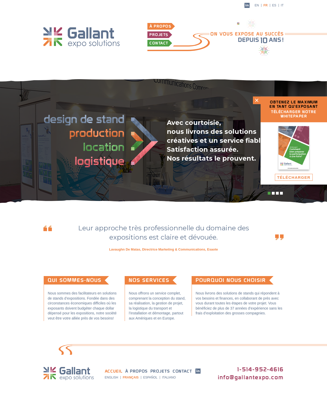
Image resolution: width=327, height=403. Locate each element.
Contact (158, 43)
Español (150, 377)
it (282, 5)
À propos (160, 26)
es (274, 5)
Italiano (169, 377)
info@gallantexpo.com (251, 377)
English (111, 377)
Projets (158, 35)
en (257, 5)
